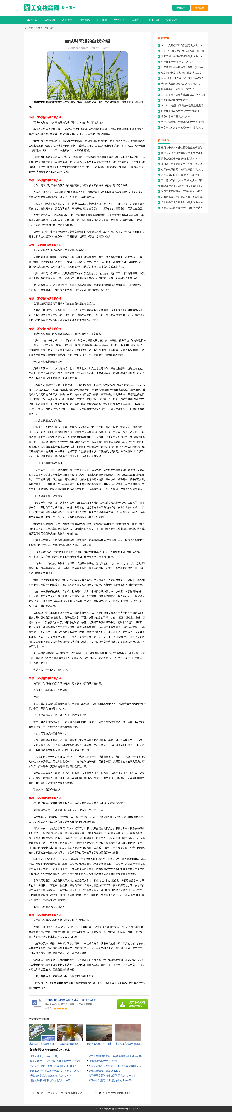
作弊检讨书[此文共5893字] (103, 1061)
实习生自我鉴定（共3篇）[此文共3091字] (111, 1080)
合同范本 (119, 19)
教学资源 (84, 19)
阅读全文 (95, 48)
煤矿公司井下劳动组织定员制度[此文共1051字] (55, 1061)
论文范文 (69, 8)
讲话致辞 (171, 19)
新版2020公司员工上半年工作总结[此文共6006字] (56, 1071)
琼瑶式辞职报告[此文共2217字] (105, 1071)
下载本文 (105, 48)
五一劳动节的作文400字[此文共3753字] (182, 180)
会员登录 (180, 7)
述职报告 (67, 19)
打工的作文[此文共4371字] (44, 1056)
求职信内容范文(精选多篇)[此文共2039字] (52, 1076)
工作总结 (50, 19)
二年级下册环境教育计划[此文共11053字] (183, 95)
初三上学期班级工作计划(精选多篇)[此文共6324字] (116, 1056)
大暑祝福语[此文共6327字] (175, 100)
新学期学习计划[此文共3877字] (177, 89)
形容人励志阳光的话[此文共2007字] (180, 175)
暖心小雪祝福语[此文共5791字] (177, 117)
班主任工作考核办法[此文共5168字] (180, 111)
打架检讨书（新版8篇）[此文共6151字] (50, 1080)
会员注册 (199, 7)
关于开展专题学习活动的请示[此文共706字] (112, 1076)
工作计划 (32, 19)
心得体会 (102, 19)
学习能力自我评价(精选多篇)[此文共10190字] (54, 1066)
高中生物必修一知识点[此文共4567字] (181, 159)
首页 (38, 28)
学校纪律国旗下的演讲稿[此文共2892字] (182, 122)
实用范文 (137, 19)
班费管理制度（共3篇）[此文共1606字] (182, 73)
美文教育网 (111, 1109)
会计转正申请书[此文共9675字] (177, 62)
